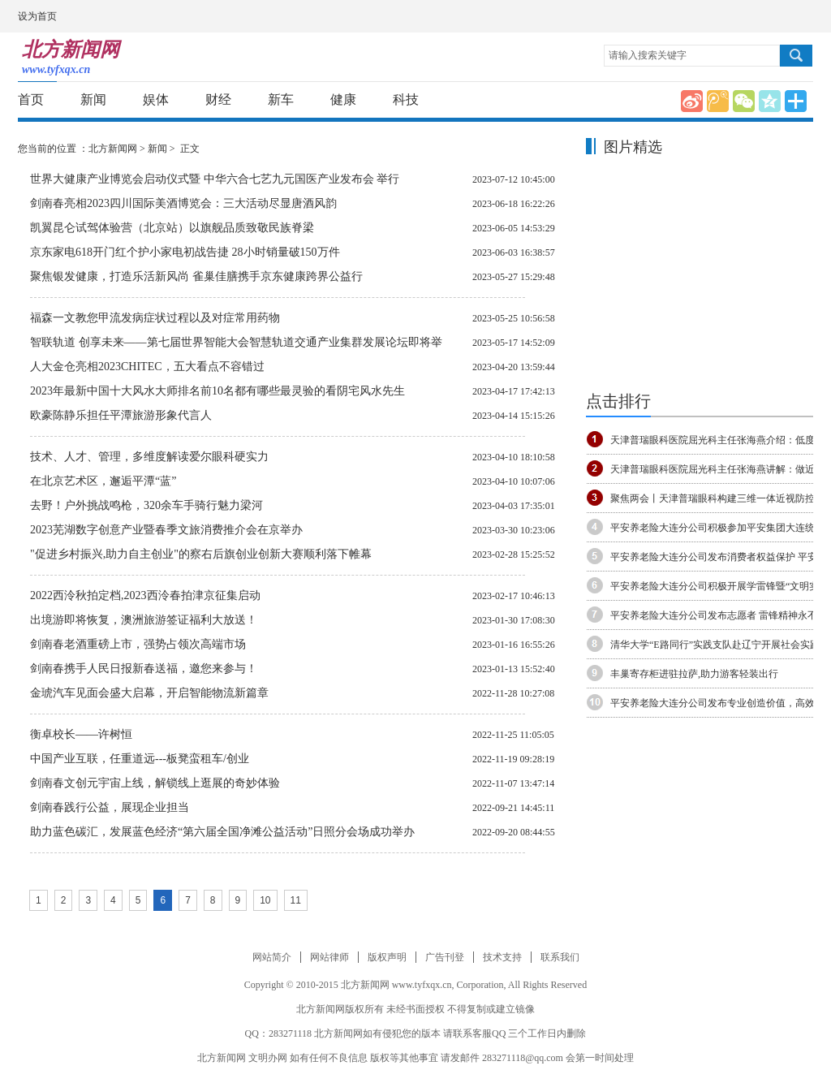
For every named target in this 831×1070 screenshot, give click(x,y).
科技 (406, 99)
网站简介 (271, 957)
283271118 (290, 1033)
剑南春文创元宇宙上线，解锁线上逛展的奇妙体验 (155, 783)
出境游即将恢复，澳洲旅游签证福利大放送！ (143, 620)
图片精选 (633, 147)
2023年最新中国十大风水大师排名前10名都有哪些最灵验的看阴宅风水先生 (217, 391)
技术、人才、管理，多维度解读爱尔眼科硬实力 (149, 457)
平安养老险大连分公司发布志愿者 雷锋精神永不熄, (719, 615)
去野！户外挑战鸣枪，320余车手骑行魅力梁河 (146, 505)
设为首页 (37, 16)
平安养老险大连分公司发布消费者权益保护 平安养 (718, 557)
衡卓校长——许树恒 (81, 734)
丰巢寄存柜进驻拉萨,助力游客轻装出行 (694, 674)
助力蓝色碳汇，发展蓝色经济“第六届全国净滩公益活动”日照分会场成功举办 (222, 832)
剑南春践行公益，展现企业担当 (109, 807)
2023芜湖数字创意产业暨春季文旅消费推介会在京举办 (166, 530)
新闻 (93, 99)
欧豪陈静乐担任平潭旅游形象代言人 (121, 415)
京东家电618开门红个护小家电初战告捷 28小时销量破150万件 (185, 252)
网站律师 (329, 957)
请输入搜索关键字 (648, 55)
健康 (343, 99)
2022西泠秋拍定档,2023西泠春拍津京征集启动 (145, 595)
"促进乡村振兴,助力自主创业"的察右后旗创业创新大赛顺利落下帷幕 (201, 554)
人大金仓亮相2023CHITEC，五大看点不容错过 (147, 366)
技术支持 (502, 957)
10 (265, 900)
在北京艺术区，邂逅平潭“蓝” (103, 481)
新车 (281, 99)
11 (296, 900)
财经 (218, 99)
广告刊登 (444, 957)
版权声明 (387, 957)
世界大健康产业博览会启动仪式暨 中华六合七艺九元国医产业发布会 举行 (214, 179)
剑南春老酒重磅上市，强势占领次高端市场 (138, 644)
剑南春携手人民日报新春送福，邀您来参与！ (143, 668)
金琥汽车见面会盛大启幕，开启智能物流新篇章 (149, 693)
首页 (31, 99)
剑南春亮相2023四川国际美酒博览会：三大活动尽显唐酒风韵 (183, 203)
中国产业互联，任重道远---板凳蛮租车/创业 (139, 759)
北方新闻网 (112, 148)
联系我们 (559, 957)
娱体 (156, 99)
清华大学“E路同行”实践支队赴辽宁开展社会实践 (715, 644)
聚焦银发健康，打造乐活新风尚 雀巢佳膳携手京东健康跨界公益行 (196, 276)
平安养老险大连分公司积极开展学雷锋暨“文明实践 (719, 586)
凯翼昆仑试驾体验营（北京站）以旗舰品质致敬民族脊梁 (172, 228)
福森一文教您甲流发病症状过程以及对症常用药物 (155, 318)
